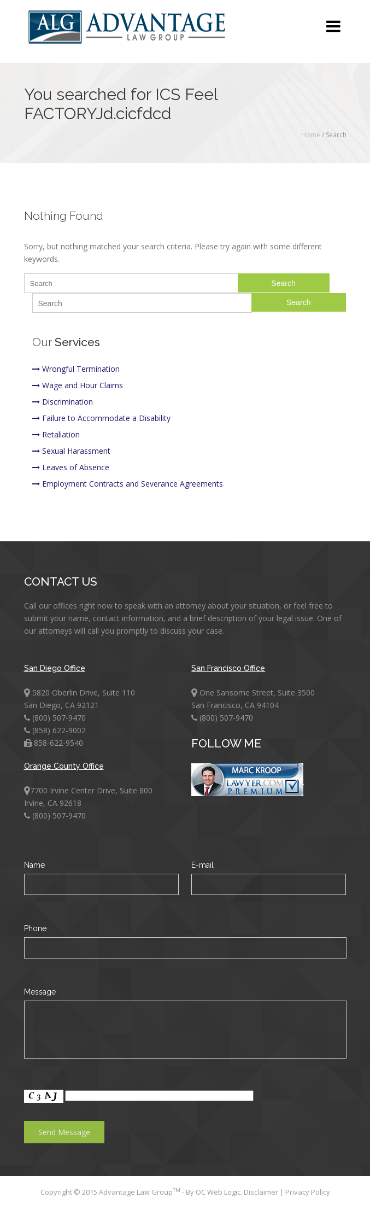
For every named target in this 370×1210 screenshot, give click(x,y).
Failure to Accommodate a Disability (101, 418)
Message (40, 991)
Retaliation (56, 434)
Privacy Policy (307, 1192)
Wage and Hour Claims (77, 385)
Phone (35, 928)
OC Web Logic (218, 1192)
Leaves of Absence (70, 467)
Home (310, 134)
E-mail (202, 865)
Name (34, 865)
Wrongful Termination (76, 369)
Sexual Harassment (71, 451)
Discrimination (62, 401)
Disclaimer (262, 1192)
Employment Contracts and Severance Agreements (127, 483)
